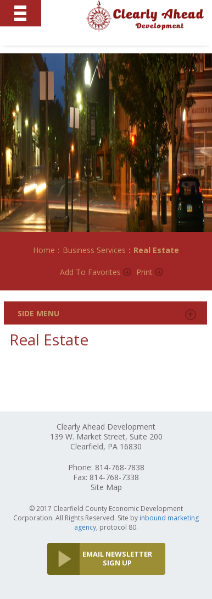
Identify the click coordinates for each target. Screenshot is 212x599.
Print (144, 272)
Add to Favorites (90, 272)
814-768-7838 (119, 467)
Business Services (94, 250)
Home (44, 250)
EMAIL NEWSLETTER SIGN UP (117, 558)
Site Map (106, 487)
